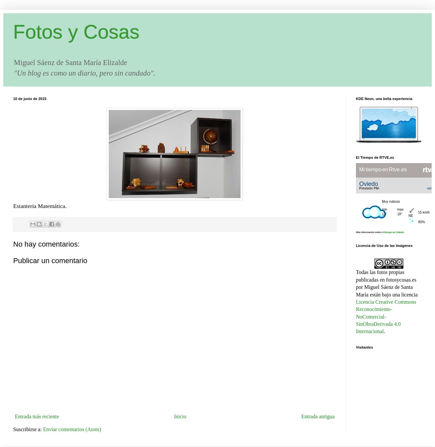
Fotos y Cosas (76, 32)
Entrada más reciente (37, 416)
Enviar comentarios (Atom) (72, 429)
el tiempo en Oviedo (393, 232)
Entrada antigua (317, 416)
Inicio (180, 416)
